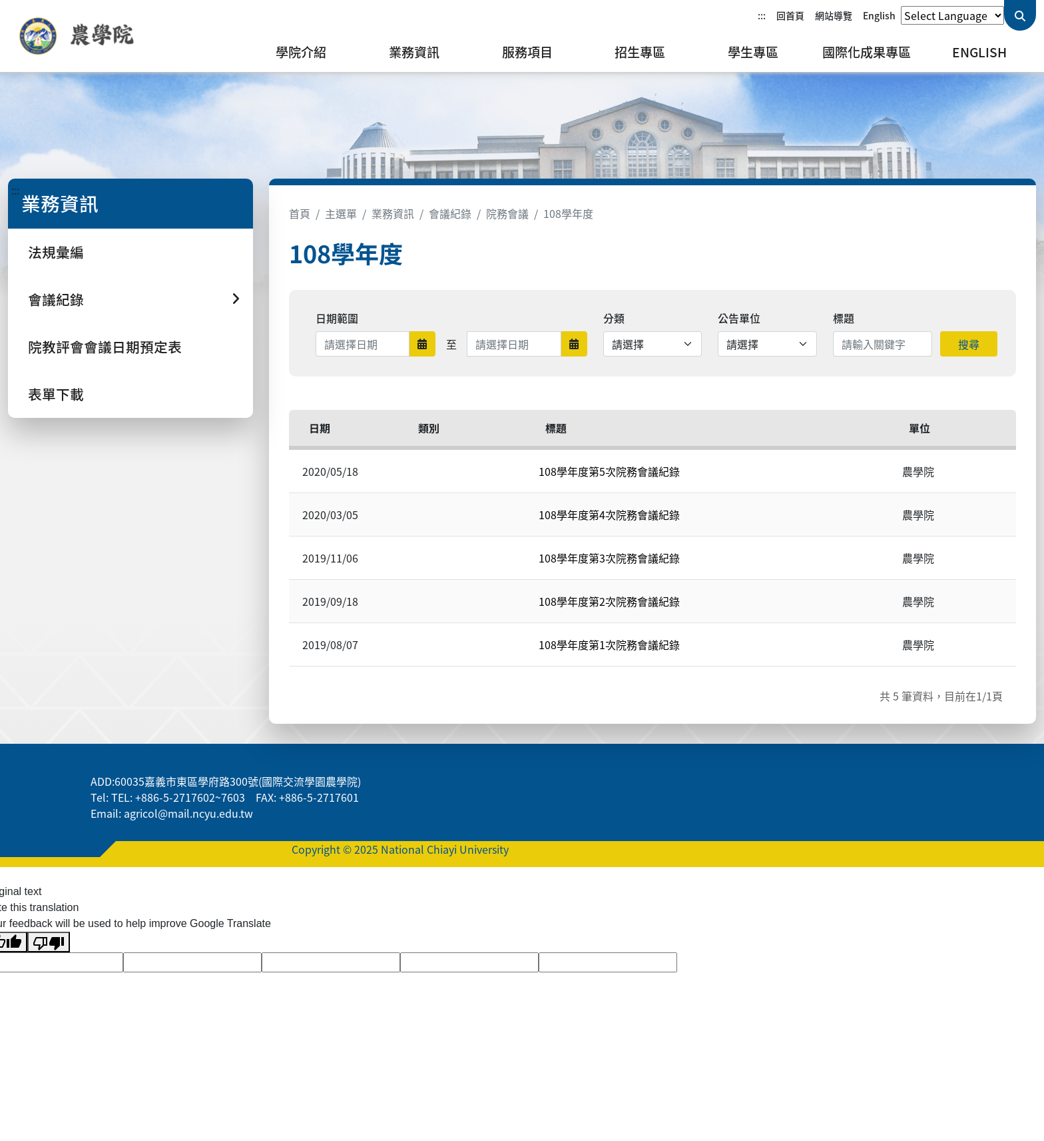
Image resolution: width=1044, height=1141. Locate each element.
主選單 (341, 213)
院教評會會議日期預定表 (105, 347)
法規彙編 (56, 252)
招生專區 (640, 52)
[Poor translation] (48, 942)
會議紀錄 (450, 213)
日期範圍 (337, 318)
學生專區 (753, 52)
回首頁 (790, 15)
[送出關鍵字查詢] (1020, 15)
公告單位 (739, 318)
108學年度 (568, 213)
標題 (843, 318)
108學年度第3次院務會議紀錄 (609, 558)
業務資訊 (414, 52)
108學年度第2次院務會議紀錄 (609, 601)
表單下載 (56, 394)
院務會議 (507, 213)
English (879, 15)
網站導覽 (833, 15)
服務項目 (527, 52)
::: (762, 15)
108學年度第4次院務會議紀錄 (609, 515)
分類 (614, 318)
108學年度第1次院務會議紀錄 (609, 644)
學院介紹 (301, 52)
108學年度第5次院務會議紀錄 (609, 471)
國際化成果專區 (866, 52)
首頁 (299, 213)
